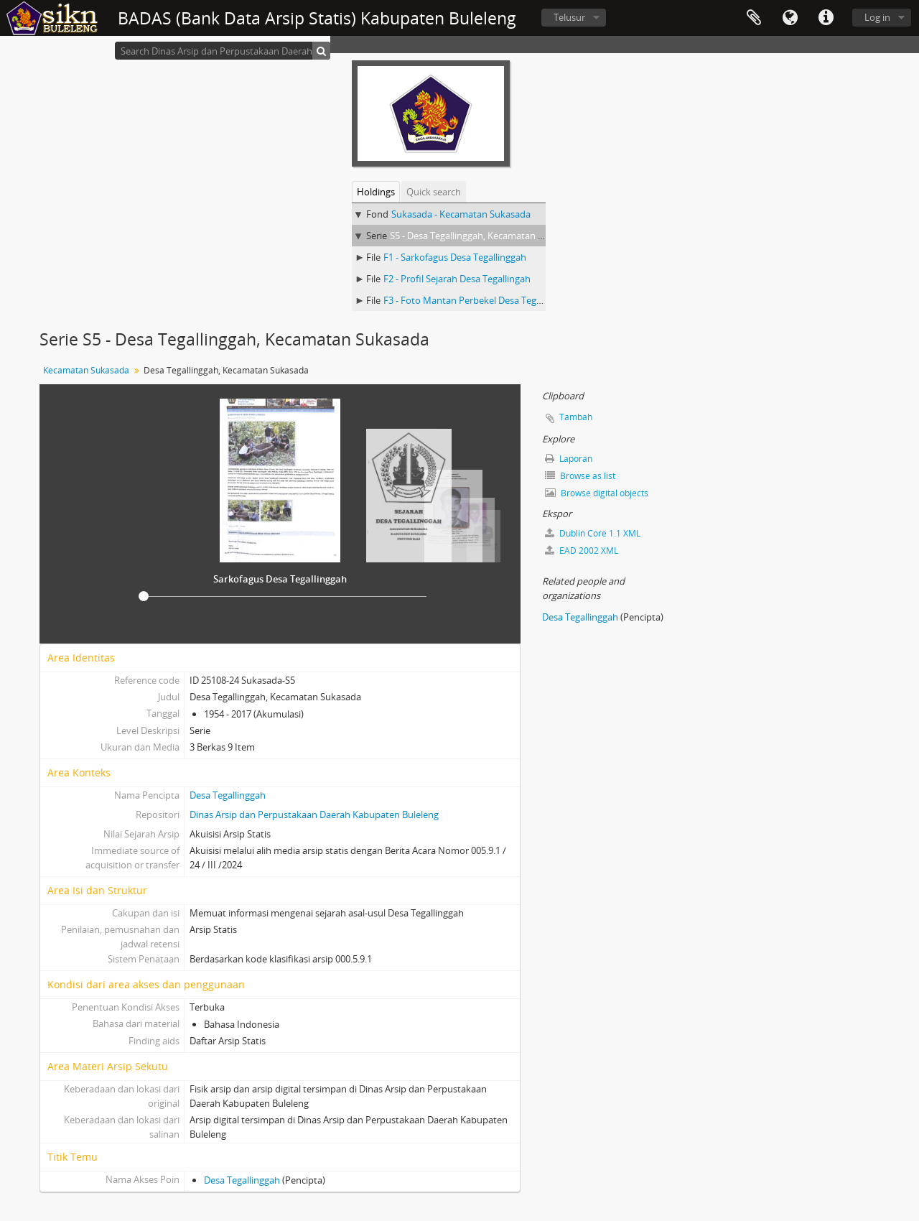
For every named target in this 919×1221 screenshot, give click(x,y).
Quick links (826, 18)
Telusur (569, 17)
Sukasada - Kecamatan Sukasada (461, 214)
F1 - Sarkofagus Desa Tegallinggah (454, 257)
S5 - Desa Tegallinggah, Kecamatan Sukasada (484, 235)
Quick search (433, 191)
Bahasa (790, 18)
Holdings (376, 191)
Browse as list (580, 476)
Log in (877, 17)
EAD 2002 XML (581, 550)
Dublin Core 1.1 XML (592, 533)
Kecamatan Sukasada (86, 370)
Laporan (568, 458)
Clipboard (754, 18)
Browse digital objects (596, 493)
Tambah (575, 417)
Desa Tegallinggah (228, 795)
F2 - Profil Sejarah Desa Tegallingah (457, 278)
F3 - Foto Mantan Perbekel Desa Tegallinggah (478, 300)
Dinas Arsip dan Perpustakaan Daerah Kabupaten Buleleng (314, 814)
